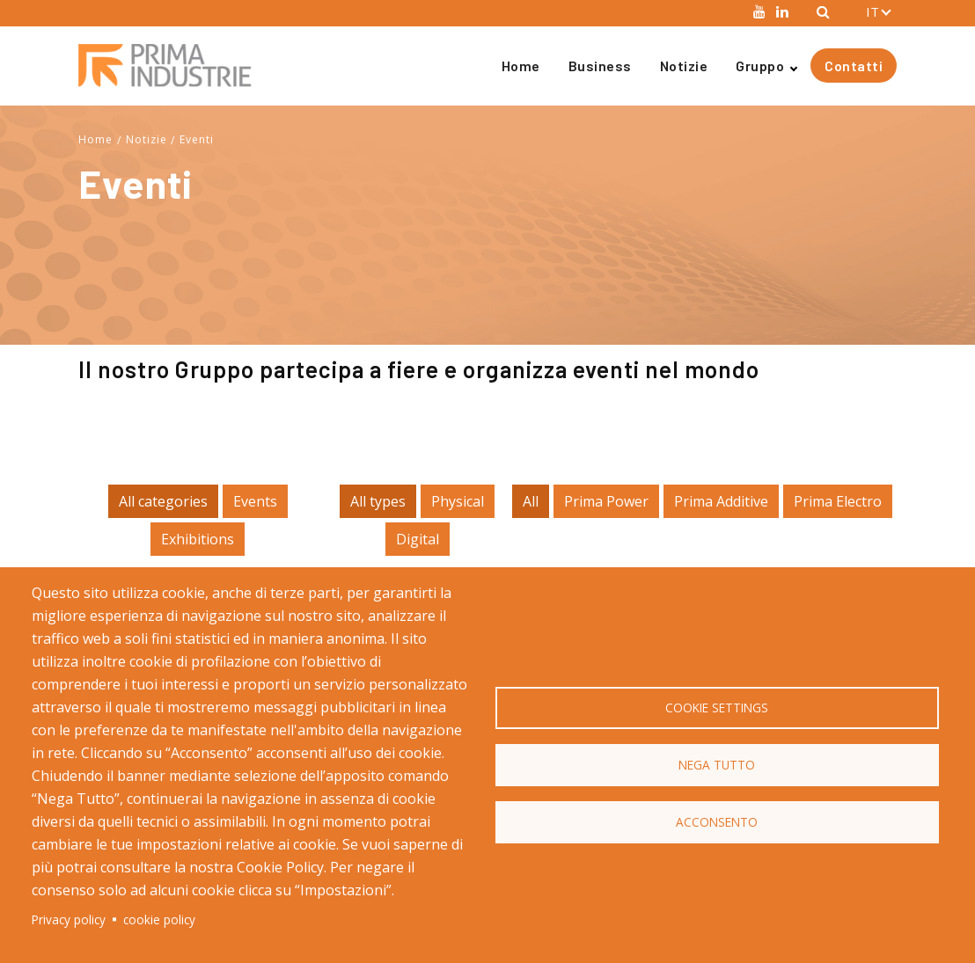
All (531, 501)
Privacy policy (69, 919)
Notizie (684, 65)
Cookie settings (716, 707)
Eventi (197, 139)
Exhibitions (197, 539)
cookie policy (159, 919)
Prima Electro (838, 501)
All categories (163, 501)
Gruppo (760, 65)
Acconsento (717, 821)
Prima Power (606, 501)
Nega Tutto (716, 764)
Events (255, 501)
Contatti (854, 65)
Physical (457, 501)
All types (378, 501)
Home (521, 65)
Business (600, 65)
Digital (417, 539)
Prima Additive (721, 501)
